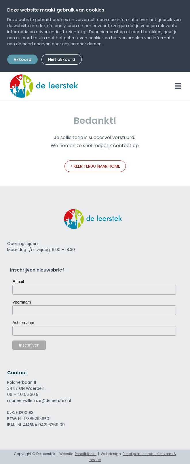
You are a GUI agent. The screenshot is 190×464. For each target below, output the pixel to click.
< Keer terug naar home (95, 166)
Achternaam (23, 322)
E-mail (18, 281)
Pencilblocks (85, 453)
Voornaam (21, 302)
